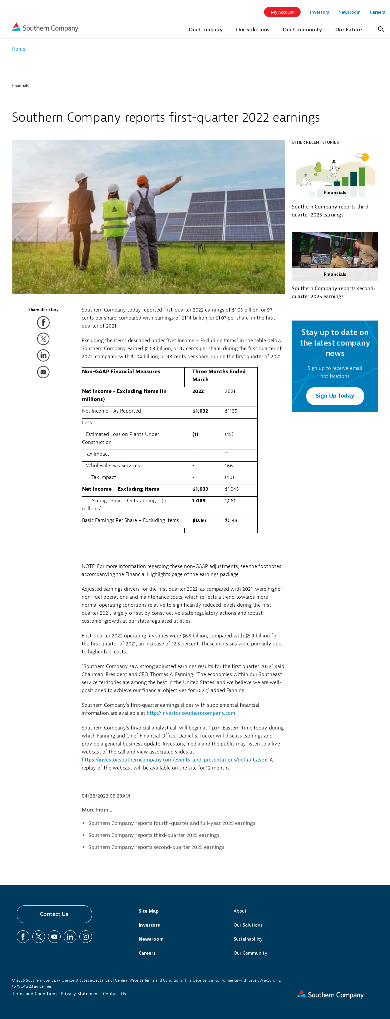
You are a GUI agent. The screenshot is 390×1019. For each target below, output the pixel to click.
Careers (147, 953)
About (240, 911)
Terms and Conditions (34, 994)
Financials (20, 85)
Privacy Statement (80, 994)
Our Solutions (248, 925)
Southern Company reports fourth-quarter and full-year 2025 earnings (171, 823)
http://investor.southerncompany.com (191, 713)
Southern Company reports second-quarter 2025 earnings (156, 847)
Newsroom (151, 939)
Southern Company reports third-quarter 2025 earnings (153, 835)
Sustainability (248, 939)
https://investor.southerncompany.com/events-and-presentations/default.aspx (174, 759)
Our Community (250, 953)
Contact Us (54, 914)
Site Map (149, 911)
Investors (149, 925)
